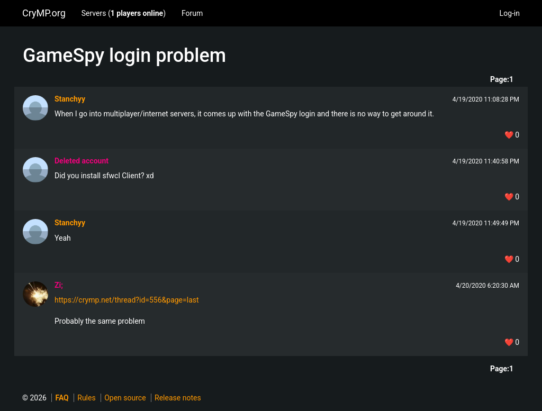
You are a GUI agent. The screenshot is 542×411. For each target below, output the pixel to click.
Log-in (510, 13)
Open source (125, 398)
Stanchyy (70, 99)
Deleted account (82, 161)
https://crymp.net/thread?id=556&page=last (127, 300)
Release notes (178, 398)
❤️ (511, 135)
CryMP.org (44, 13)
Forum (192, 13)
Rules (86, 398)
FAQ (61, 398)
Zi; (59, 285)
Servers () (124, 13)
